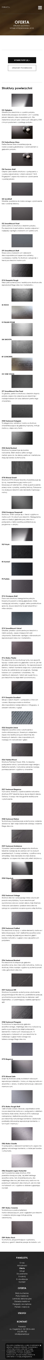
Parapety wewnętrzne (22, 1304)
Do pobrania (22, 1273)
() (22, 60)
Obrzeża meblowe (22, 1301)
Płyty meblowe (22, 1296)
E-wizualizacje (22, 1279)
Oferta (22, 1268)
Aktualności (22, 1265)
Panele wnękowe (22, 1307)
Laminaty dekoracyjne (22, 1298)
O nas (22, 1263)
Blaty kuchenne (22, 1293)
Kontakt (22, 1282)
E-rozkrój (22, 1276)
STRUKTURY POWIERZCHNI (22, 68)
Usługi (22, 1271)
